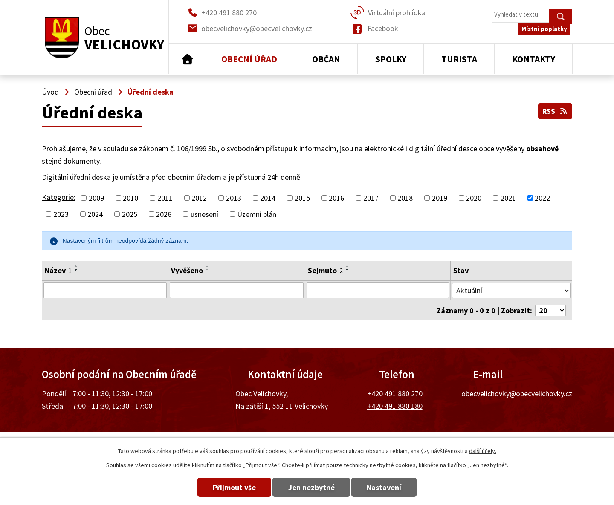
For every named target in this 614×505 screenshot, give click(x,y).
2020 (473, 198)
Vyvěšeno (187, 270)
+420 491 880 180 (395, 405)
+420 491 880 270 (395, 393)
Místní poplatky (546, 34)
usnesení (204, 214)
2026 (163, 214)
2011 (165, 198)
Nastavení (391, 487)
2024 (95, 214)
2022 (542, 198)
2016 (336, 198)
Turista (459, 59)
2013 (233, 198)
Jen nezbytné (311, 487)
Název (58, 270)
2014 (267, 198)
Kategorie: (58, 197)
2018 (405, 198)
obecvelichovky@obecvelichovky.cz (516, 393)
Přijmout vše (227, 487)
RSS (554, 110)
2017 (371, 198)
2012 (199, 198)
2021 (508, 198)
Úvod (186, 59)
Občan (326, 59)
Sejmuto (325, 270)
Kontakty (533, 59)
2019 (439, 198)
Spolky (390, 59)
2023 (61, 214)
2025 (129, 214)
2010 (130, 198)
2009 (96, 198)
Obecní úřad (249, 59)
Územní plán (256, 214)
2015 (302, 198)
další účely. (482, 451)
